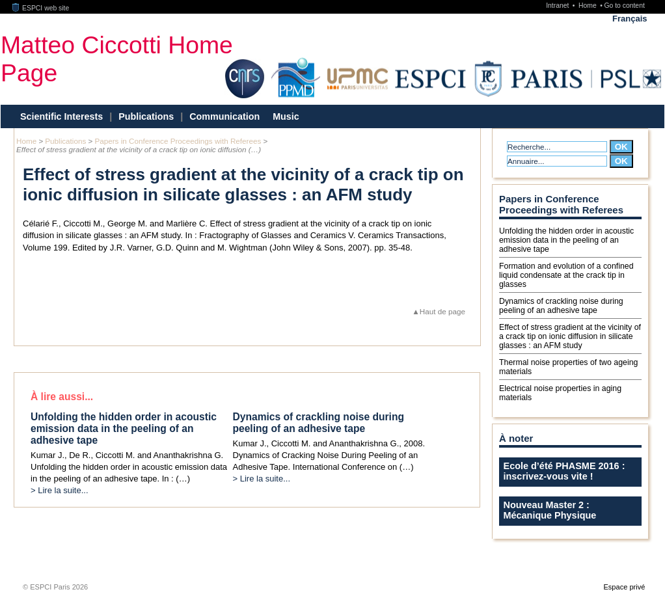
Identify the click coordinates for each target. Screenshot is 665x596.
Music (286, 116)
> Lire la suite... (59, 490)
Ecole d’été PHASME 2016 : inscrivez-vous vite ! (564, 471)
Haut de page (442, 311)
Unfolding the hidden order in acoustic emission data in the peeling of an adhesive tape (566, 240)
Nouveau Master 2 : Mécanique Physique (550, 510)
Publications (146, 116)
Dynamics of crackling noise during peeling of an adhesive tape (561, 306)
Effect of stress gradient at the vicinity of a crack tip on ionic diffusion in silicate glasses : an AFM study (570, 336)
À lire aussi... (62, 396)
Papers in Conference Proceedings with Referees (177, 141)
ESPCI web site (41, 8)
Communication (224, 116)
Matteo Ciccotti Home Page (117, 59)
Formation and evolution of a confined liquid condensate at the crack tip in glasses (566, 275)
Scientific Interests (61, 116)
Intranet (558, 5)
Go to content (624, 5)
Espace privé (624, 587)
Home (588, 5)
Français (629, 18)
